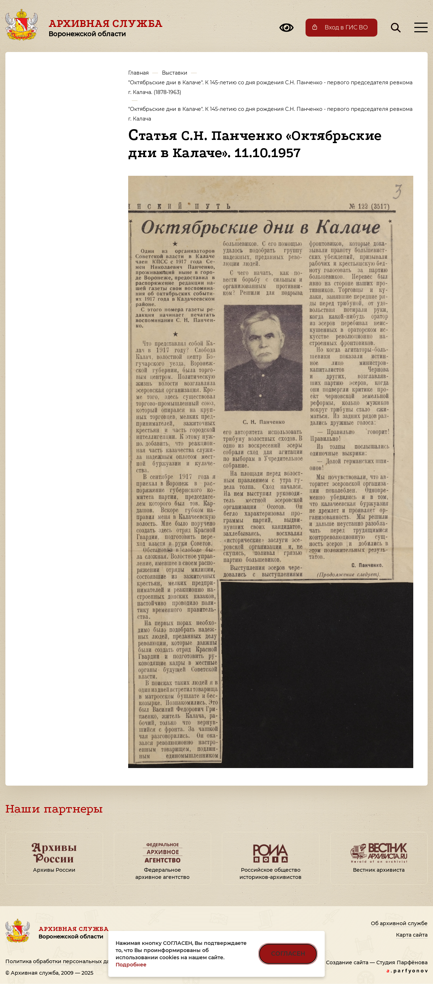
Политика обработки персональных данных (64, 961)
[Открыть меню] (421, 27)
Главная (138, 73)
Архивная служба (105, 27)
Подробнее (131, 964)
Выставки (174, 73)
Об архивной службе (399, 923)
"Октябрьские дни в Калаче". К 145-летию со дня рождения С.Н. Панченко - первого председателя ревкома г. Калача (270, 114)
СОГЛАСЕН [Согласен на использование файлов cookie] (288, 953)
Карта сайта (412, 935)
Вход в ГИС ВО (346, 27)
